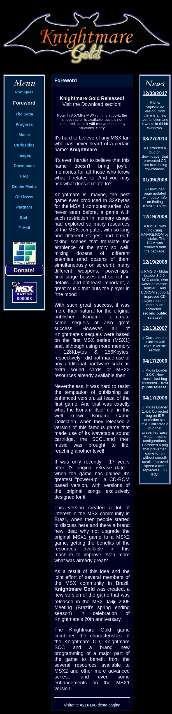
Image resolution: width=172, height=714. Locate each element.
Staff (24, 217)
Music (24, 135)
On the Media (24, 186)
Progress (24, 124)
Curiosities (24, 145)
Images (24, 155)
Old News (24, 197)
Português (24, 92)
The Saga (24, 114)
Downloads (24, 166)
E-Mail (24, 228)
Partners (24, 207)
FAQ (24, 176)
